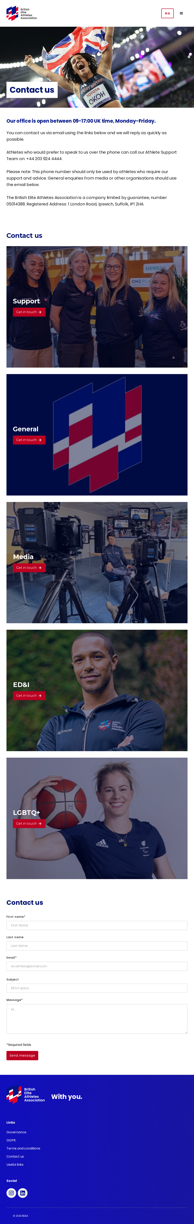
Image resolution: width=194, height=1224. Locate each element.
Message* (14, 1000)
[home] (21, 13)
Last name (15, 937)
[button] (181, 13)
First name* (15, 917)
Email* (11, 958)
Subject (12, 979)
